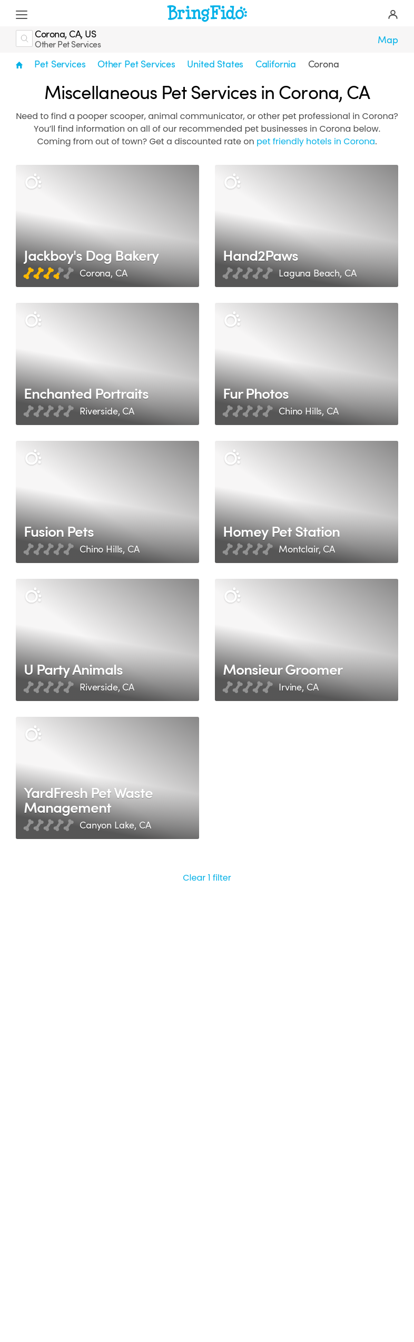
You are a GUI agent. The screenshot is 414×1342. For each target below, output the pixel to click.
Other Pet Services (136, 64)
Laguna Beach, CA (317, 273)
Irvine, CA (298, 687)
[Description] (33, 182)
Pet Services (59, 64)
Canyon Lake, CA (115, 825)
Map (388, 40)
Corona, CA (103, 273)
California (275, 64)
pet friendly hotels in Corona (316, 141)
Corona (323, 64)
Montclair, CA (307, 549)
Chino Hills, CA (309, 411)
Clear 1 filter (207, 878)
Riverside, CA (107, 411)
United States (215, 64)
